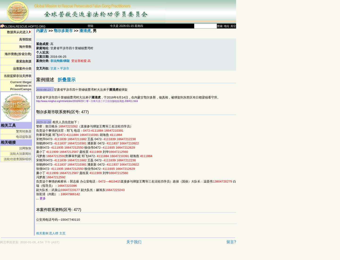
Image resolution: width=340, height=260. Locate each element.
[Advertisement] (101, 254)
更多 (43, 198)
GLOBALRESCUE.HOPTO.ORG (23, 26)
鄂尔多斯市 (63, 31)
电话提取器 (23, 136)
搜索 (220, 26)
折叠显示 (67, 79)
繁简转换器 (23, 131)
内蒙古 (41, 31)
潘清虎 (85, 31)
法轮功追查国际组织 (17, 159)
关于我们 (133, 242)
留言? (231, 242)
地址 (227, 26)
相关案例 (42, 233)
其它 (233, 26)
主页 (62, 233)
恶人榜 (53, 233)
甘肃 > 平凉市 (59, 68)
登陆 (90, 26)
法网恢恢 (25, 148)
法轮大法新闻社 (20, 153)
